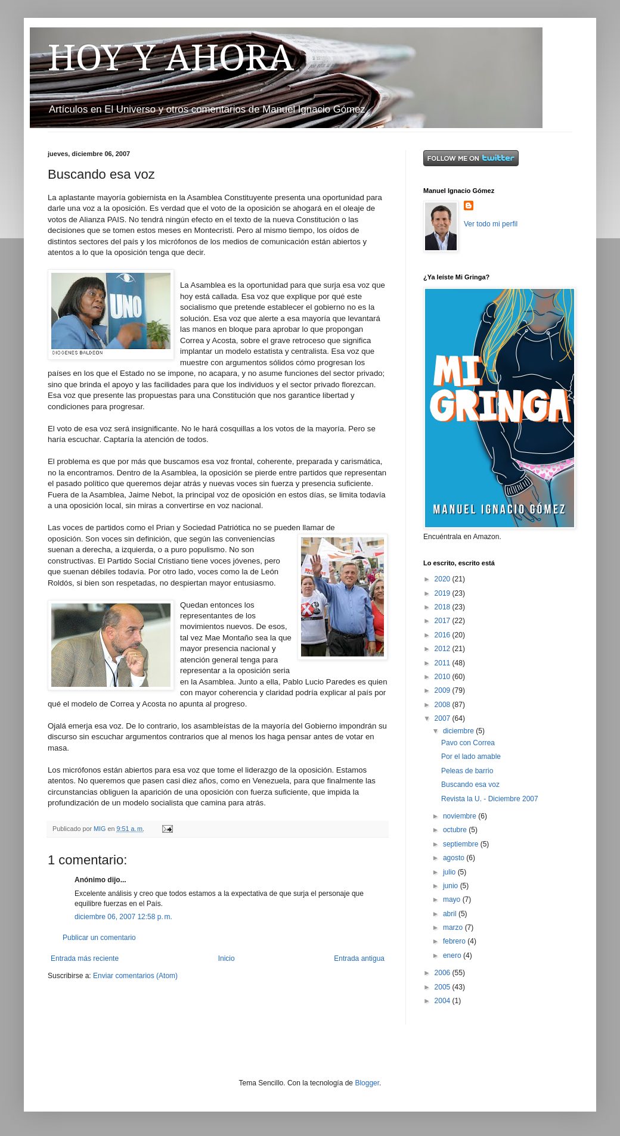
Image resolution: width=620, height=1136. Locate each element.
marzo (454, 927)
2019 (443, 593)
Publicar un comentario (99, 937)
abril (450, 914)
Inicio (226, 958)
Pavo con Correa (468, 743)
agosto (454, 858)
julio (450, 872)
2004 (443, 1001)
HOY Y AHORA (171, 58)
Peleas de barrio (467, 771)
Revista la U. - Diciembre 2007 (489, 799)
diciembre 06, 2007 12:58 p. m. (123, 917)
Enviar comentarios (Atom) (135, 976)
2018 (443, 607)
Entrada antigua (359, 958)
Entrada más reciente (85, 958)
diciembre (459, 731)
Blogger (367, 1083)
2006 (443, 973)
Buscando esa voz (470, 784)
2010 (443, 677)
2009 (443, 690)
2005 (443, 987)
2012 (443, 649)
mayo (453, 899)
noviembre (460, 816)
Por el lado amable (471, 756)
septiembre (461, 844)
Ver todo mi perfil (490, 224)
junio (451, 886)
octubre (456, 830)
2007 (443, 718)
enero (453, 955)
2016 (443, 635)
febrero (455, 941)
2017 (443, 621)
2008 (443, 705)
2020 (443, 579)
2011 (443, 663)
